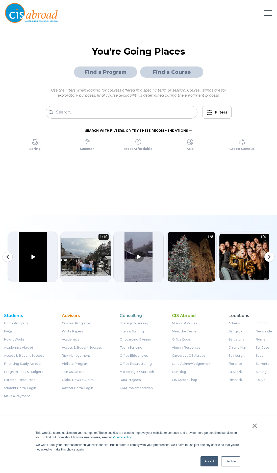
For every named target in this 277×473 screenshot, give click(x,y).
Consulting (131, 316)
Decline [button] (230, 461)
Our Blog (179, 371)
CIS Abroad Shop (184, 379)
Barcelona (236, 339)
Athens (234, 323)
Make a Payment (17, 396)
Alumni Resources (186, 347)
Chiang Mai (237, 347)
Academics (70, 339)
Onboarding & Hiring (135, 339)
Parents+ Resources (19, 379)
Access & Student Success (24, 355)
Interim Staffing (132, 331)
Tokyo (260, 379)
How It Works (14, 339)
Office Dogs (181, 339)
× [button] (255, 425)
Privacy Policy (122, 437)
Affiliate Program (75, 363)
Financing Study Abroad (22, 363)
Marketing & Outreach (137, 371)
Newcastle (264, 331)
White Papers (72, 331)
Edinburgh (237, 355)
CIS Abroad (184, 316)
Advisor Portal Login (77, 388)
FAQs (8, 331)
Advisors (71, 316)
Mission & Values (184, 323)
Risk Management (76, 355)
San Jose (262, 347)
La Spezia (236, 371)
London (262, 323)
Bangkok (235, 331)
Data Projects (130, 379)
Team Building (131, 347)
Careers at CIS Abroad (188, 355)
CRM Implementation (136, 388)
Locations (239, 316)
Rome (260, 339)
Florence (235, 363)
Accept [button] (209, 461)
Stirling (261, 371)
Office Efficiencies (134, 355)
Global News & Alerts (77, 379)
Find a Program (106, 72)
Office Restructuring (136, 363)
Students (13, 316)
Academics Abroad (18, 347)
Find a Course (172, 72)
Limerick (235, 379)
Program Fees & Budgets (23, 371)
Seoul (260, 355)
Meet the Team (184, 331)
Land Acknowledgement (191, 363)
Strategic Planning (134, 323)
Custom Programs (76, 323)
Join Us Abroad (73, 371)
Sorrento (262, 363)
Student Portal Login (20, 388)
